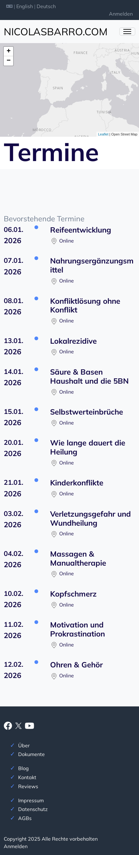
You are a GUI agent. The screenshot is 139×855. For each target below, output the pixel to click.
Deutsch (46, 6)
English (24, 6)
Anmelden (121, 14)
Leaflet (103, 134)
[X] (18, 725)
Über (24, 745)
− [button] (9, 61)
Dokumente (31, 754)
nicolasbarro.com (55, 31)
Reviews (28, 786)
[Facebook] (8, 727)
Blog (23, 768)
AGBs (25, 818)
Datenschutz (33, 809)
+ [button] (9, 51)
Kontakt (27, 777)
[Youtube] (29, 727)
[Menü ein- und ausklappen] (127, 31)
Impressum (31, 800)
